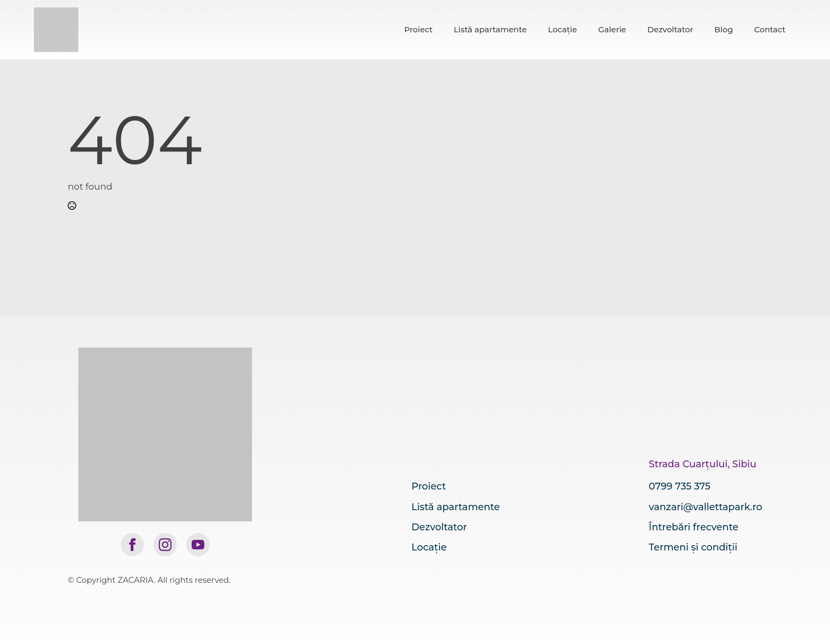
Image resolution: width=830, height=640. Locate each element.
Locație (562, 29)
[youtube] (198, 544)
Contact (770, 29)
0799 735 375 (679, 486)
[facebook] (132, 544)
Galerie (612, 29)
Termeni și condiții (693, 547)
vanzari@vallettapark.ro (705, 507)
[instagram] (165, 544)
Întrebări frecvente (693, 527)
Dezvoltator (670, 29)
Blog (724, 29)
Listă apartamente (490, 29)
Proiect (418, 29)
